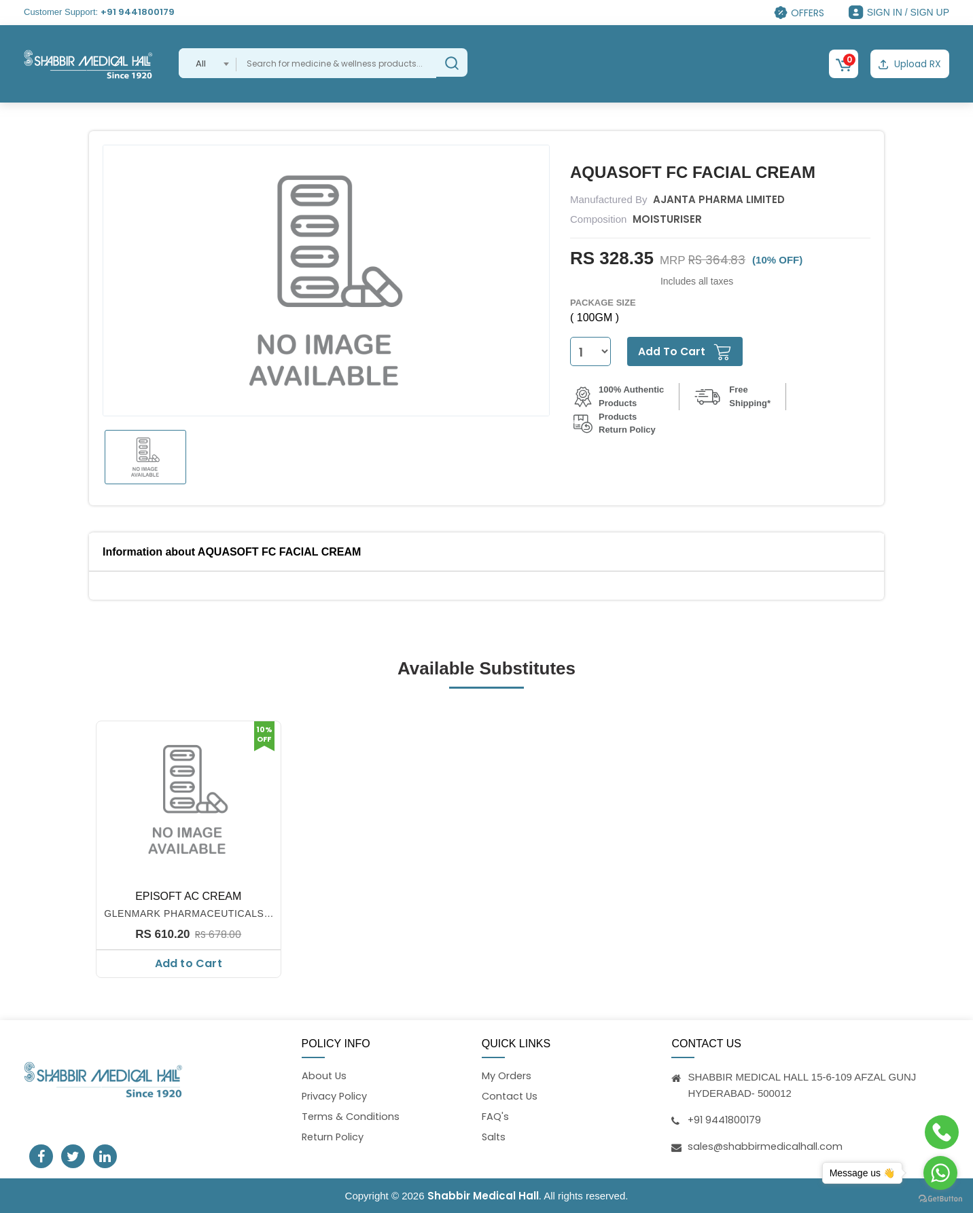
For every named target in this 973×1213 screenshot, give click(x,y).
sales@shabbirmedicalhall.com (766, 1145)
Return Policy (334, 1137)
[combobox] (207, 63)
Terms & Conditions (352, 1117)
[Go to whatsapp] (940, 1173)
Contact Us (511, 1096)
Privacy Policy (335, 1096)
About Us (325, 1075)
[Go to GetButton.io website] (940, 1199)
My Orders (507, 1075)
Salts (494, 1137)
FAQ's (495, 1117)
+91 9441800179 (138, 11)
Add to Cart (188, 963)
